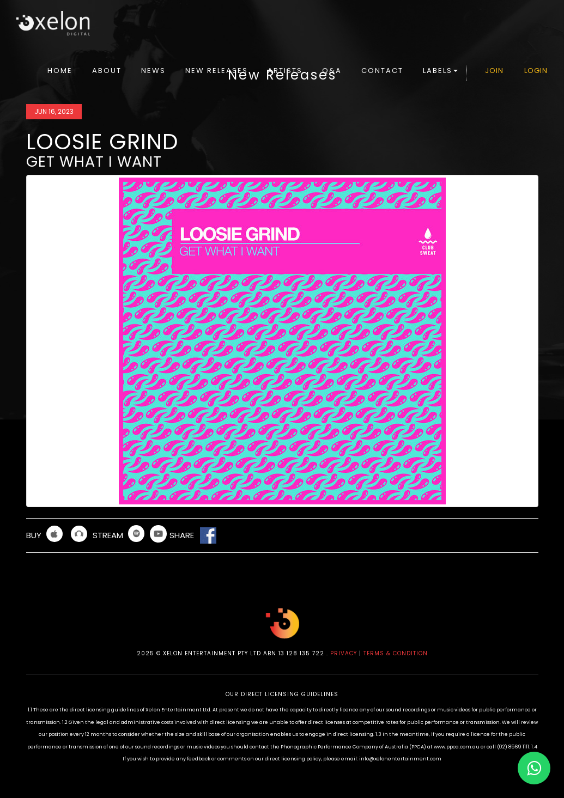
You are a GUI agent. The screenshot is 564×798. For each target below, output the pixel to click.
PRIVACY (343, 653)
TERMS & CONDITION (395, 653)
